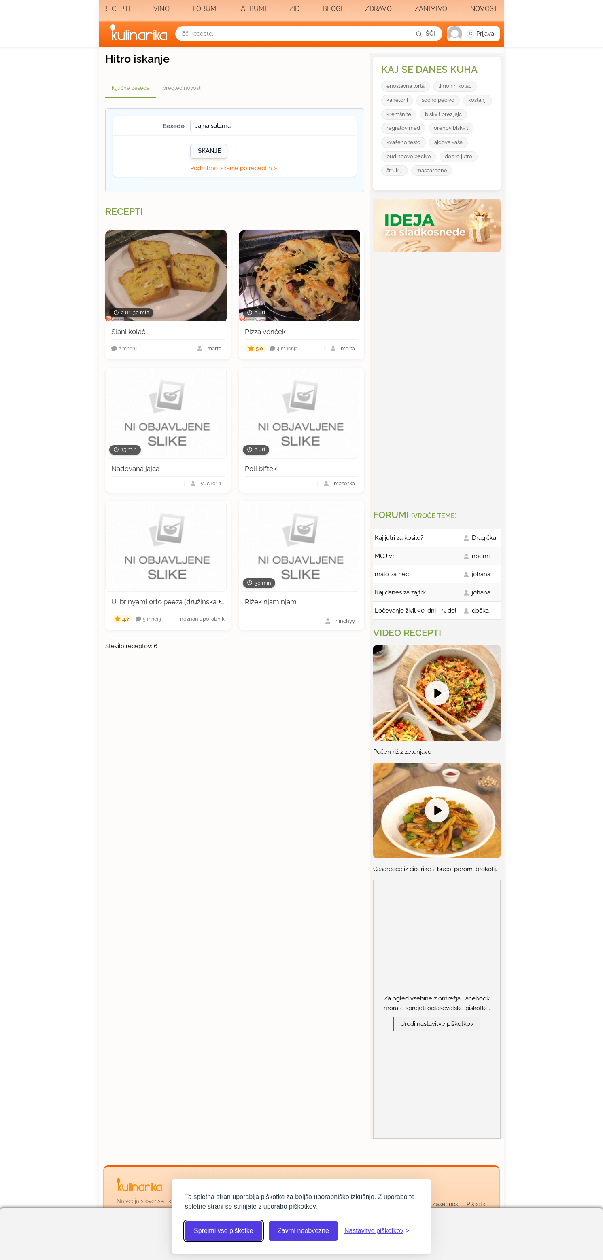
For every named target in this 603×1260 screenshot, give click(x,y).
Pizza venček (265, 332)
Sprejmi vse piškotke (223, 1230)
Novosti (485, 9)
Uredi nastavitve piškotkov (436, 1023)
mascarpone (431, 170)
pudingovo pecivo (408, 156)
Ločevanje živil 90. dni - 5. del (415, 610)
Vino (161, 9)
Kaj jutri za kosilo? (399, 537)
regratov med (403, 128)
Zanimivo (431, 9)
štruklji (394, 170)
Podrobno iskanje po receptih (231, 168)
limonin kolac (454, 86)
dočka (480, 610)
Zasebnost (446, 1204)
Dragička (484, 537)
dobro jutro (458, 156)
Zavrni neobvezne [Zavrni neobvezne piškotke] (303, 1230)
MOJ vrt (385, 556)
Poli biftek (261, 469)
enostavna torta (405, 86)
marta (214, 348)
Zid (294, 9)
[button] (473, 33)
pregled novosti (182, 88)
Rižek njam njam (271, 602)
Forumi (205, 9)
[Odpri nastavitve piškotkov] (376, 1231)
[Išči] (425, 33)
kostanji (477, 100)
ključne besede (131, 88)
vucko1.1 (211, 483)
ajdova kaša (448, 142)
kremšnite (398, 114)
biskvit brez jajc (443, 114)
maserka (344, 483)
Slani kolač (128, 332)
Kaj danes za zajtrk (400, 592)
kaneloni (397, 100)
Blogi (332, 9)
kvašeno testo (403, 142)
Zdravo (378, 9)
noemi (481, 556)
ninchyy (345, 621)
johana (481, 574)
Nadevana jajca (135, 469)
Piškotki (476, 1204)
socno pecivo (438, 100)
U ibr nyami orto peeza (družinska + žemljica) (181, 602)
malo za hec (392, 574)
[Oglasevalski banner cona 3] (438, 377)
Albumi (253, 9)
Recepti (116, 9)
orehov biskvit (451, 128)
